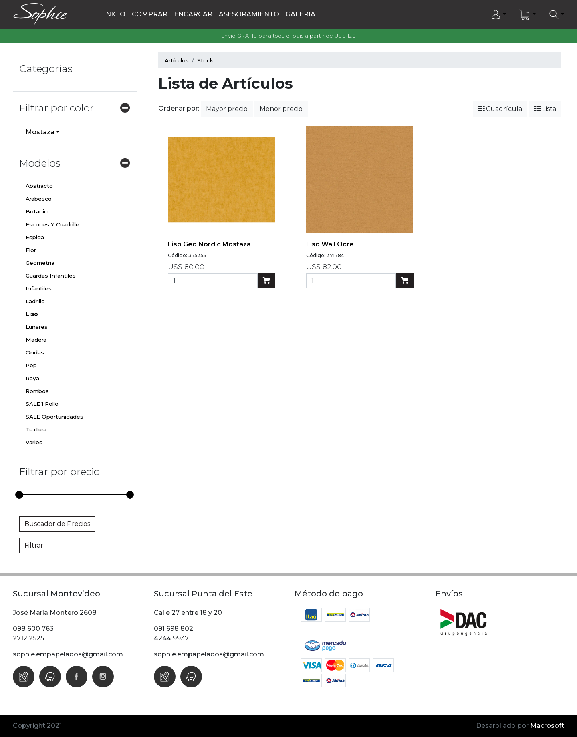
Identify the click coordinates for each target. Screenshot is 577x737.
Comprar (149, 14)
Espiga (35, 237)
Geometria (40, 263)
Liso (32, 314)
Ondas (35, 352)
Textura (36, 429)
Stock (205, 60)
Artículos (177, 60)
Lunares (37, 327)
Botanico (38, 211)
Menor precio (281, 109)
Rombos (37, 391)
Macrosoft (547, 725)
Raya (32, 378)
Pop (31, 365)
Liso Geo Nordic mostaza (209, 244)
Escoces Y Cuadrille (52, 224)
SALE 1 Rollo (42, 404)
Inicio (114, 14)
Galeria (300, 14)
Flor (31, 250)
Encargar (193, 14)
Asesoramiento (249, 14)
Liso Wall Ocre (330, 244)
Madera (36, 339)
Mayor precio (227, 109)
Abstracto (39, 186)
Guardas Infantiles (51, 275)
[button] (498, 15)
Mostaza (40, 132)
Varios (34, 442)
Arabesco (39, 198)
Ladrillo (35, 301)
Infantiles (39, 288)
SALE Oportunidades (54, 416)
